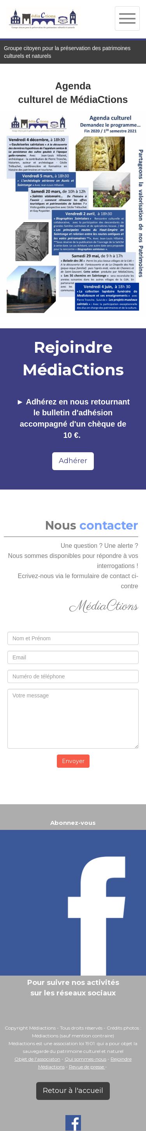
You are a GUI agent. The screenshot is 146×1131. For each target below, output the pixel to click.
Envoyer (73, 761)
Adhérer (73, 461)
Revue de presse (87, 1067)
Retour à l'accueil (73, 1090)
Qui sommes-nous (85, 1059)
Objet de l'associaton (37, 1059)
